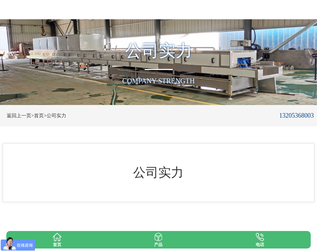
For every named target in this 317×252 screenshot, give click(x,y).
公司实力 (56, 115)
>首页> (39, 115)
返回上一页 (19, 115)
